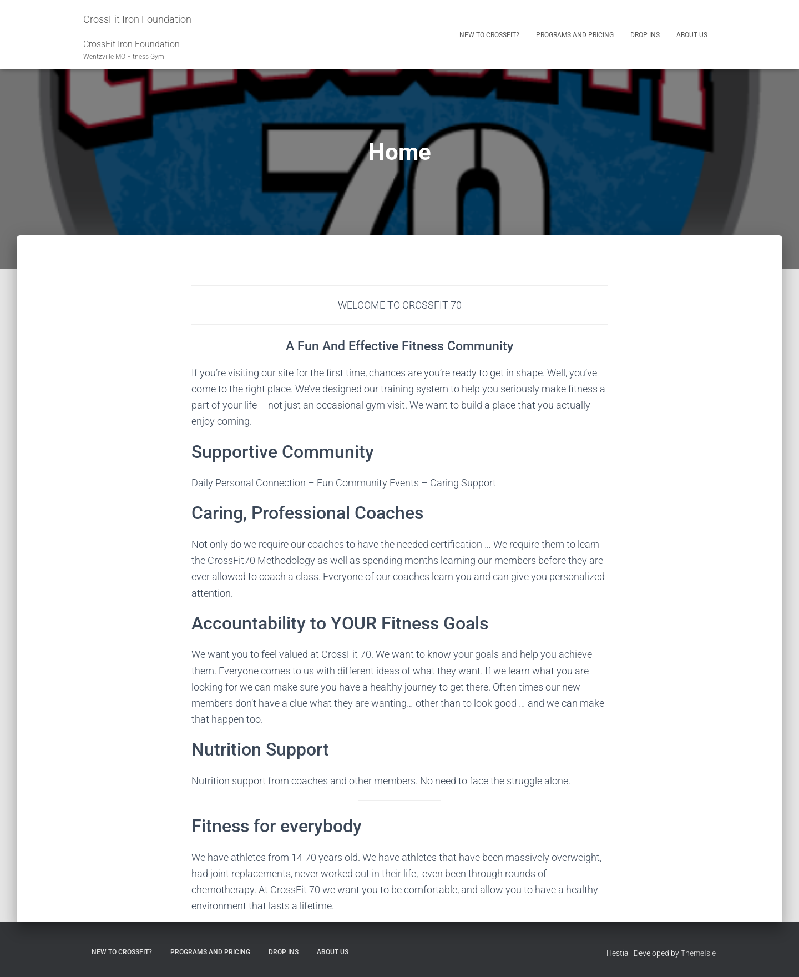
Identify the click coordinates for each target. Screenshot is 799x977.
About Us (691, 35)
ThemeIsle (698, 953)
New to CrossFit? (489, 35)
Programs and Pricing (575, 35)
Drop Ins (645, 35)
